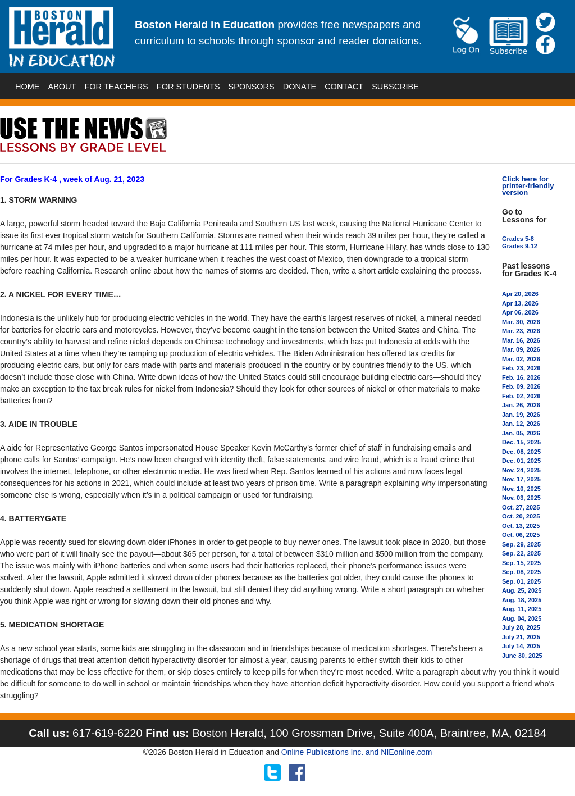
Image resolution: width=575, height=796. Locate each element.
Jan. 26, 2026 (521, 405)
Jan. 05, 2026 (521, 433)
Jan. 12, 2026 (521, 423)
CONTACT (344, 86)
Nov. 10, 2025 (521, 488)
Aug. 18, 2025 (521, 600)
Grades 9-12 (519, 246)
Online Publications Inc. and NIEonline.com (356, 752)
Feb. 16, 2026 (521, 377)
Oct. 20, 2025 (521, 516)
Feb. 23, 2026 (521, 368)
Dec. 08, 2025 (521, 451)
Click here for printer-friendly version (528, 186)
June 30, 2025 (522, 655)
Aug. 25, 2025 (521, 590)
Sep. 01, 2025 (521, 581)
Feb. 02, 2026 (521, 396)
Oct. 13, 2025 (521, 525)
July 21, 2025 (521, 637)
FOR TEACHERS (116, 86)
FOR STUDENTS (188, 86)
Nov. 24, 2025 (521, 470)
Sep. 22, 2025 (521, 553)
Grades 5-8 (518, 238)
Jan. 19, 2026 (521, 414)
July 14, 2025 (521, 646)
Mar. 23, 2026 (521, 331)
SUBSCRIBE (395, 86)
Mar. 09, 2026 (521, 349)
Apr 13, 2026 (520, 303)
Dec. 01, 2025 (521, 460)
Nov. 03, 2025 (521, 497)
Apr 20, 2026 (520, 293)
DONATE (299, 86)
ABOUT (62, 86)
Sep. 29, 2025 (521, 544)
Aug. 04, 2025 (521, 618)
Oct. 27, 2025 (521, 507)
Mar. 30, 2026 (521, 322)
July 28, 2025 (521, 627)
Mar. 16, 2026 (521, 340)
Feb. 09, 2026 (521, 386)
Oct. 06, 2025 (521, 534)
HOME (27, 86)
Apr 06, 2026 (520, 312)
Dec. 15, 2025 (521, 442)
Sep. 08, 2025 (521, 571)
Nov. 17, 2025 (521, 479)
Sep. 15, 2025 (521, 563)
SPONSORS (252, 86)
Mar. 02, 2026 (521, 359)
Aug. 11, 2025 (521, 609)
